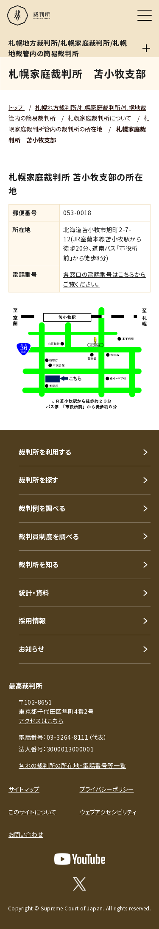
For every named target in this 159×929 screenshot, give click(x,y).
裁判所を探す (38, 480)
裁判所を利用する (45, 452)
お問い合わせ (25, 834)
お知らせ (31, 649)
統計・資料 (34, 592)
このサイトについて (32, 812)
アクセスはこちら (41, 720)
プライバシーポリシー (107, 789)
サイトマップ (23, 789)
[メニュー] (144, 15)
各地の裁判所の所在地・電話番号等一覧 (72, 765)
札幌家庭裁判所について (99, 118)
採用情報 (32, 620)
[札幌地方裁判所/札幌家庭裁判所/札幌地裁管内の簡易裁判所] (146, 48)
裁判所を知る (39, 564)
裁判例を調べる (42, 508)
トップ (16, 107)
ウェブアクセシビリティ (108, 812)
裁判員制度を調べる (49, 536)
